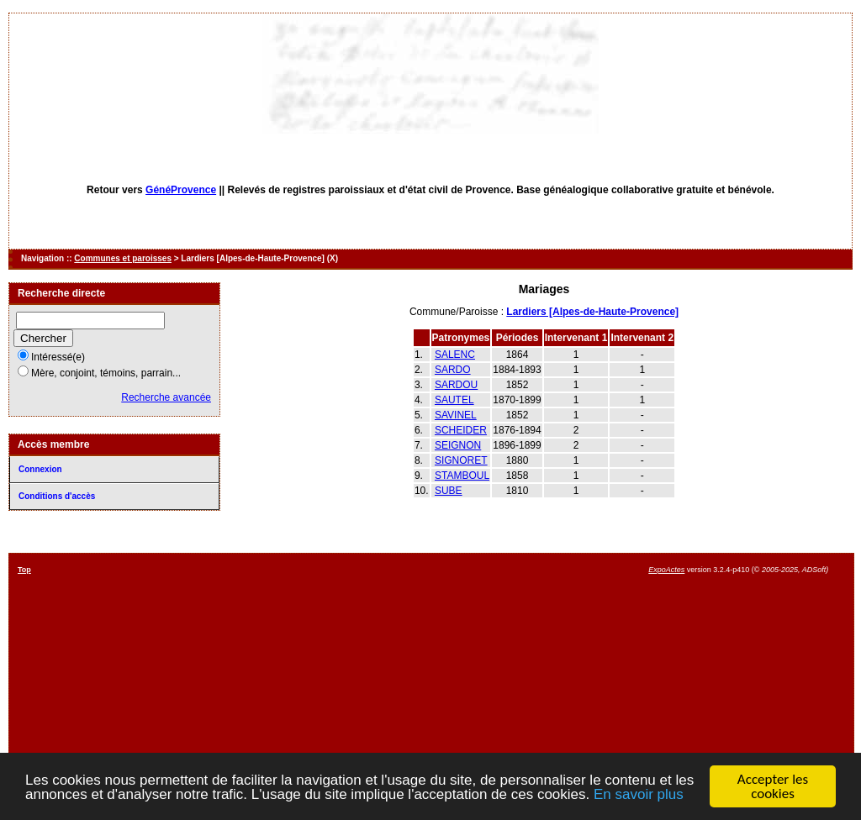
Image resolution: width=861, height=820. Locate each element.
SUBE (448, 491)
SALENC (455, 354)
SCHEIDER (461, 430)
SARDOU (456, 385)
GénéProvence (180, 190)
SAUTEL (454, 400)
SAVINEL (456, 415)
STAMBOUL (462, 475)
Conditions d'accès (56, 496)
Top (24, 569)
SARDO (453, 370)
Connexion (40, 469)
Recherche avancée (166, 397)
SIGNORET (461, 460)
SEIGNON (458, 445)
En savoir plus (639, 795)
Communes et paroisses (123, 258)
